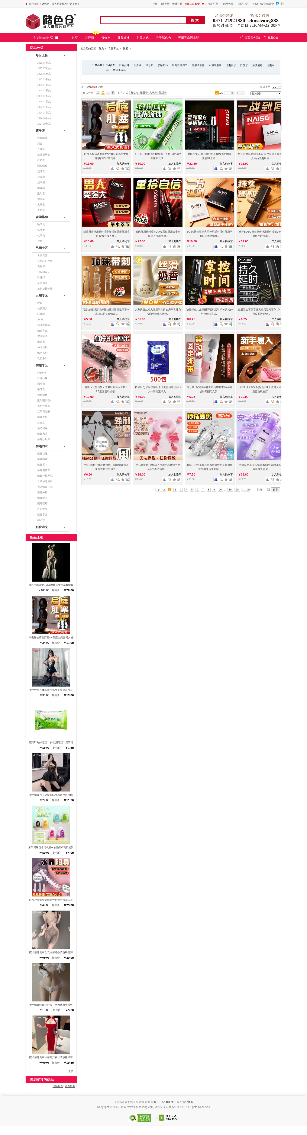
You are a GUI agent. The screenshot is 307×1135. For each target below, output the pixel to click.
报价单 (105, 37)
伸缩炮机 (42, 347)
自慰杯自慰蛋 (45, 260)
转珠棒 (41, 314)
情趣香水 (231, 65)
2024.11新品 (44, 112)
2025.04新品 (44, 84)
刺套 (39, 143)
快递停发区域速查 (263, 3)
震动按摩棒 (43, 325)
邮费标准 (123, 37)
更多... (71, 1071)
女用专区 (42, 295)
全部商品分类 (43, 37)
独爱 (125, 48)
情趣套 (41, 187)
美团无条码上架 (188, 37)
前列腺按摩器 (45, 288)
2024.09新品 (44, 123)
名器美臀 (42, 255)
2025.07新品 (44, 68)
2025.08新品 (44, 62)
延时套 (41, 193)
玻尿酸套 (42, 138)
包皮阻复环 (43, 272)
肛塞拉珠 (124, 65)
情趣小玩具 (119, 69)
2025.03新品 (44, 90)
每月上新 (42, 55)
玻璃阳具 (42, 336)
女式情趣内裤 (45, 481)
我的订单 (213, 3)
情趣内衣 (42, 446)
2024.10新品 (44, 118)
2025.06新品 (44, 73)
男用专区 (42, 248)
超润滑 (41, 182)
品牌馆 (89, 37)
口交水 (244, 65)
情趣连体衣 (43, 470)
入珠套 (41, 149)
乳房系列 (42, 358)
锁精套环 (163, 65)
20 (237, 489)
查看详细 (127, 169)
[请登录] (165, 3)
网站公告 (243, 3)
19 (230, 489)
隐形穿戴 (42, 330)
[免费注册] (177, 3)
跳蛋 (39, 302)
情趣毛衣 (42, 464)
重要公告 (273, 37)
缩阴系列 (42, 352)
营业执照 (187, 1102)
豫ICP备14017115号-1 (168, 1102)
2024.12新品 (44, 107)
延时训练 (42, 283)
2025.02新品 (44, 96)
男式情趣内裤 (45, 486)
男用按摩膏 (198, 65)
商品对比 (113, 169)
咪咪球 (41, 277)
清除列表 (58, 1086)
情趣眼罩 (42, 497)
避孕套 (40, 130)
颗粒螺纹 (42, 165)
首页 (75, 37)
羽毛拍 (41, 520)
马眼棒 (41, 266)
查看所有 (70, 1086)
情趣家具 (42, 433)
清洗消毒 (257, 65)
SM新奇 (110, 65)
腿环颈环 (42, 503)
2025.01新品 (44, 101)
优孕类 (41, 235)
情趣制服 (42, 453)
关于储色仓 (163, 37)
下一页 (241, 93)
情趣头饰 (42, 492)
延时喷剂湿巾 (179, 65)
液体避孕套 (43, 154)
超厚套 (41, 176)
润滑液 (137, 65)
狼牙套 (149, 65)
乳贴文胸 (42, 509)
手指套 (41, 210)
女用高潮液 (215, 65)
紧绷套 (41, 199)
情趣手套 (42, 514)
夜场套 (41, 160)
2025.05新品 (44, 79)
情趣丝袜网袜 (45, 475)
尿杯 (39, 241)
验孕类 (41, 224)
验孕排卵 (42, 217)
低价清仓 (42, 527)
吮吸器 (41, 341)
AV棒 (40, 319)
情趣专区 (113, 48)
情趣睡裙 (42, 459)
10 (220, 489)
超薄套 (41, 171)
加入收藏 (123, 169)
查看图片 (118, 169)
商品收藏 (228, 3)
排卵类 (41, 229)
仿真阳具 (42, 308)
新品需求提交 (253, 37)
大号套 (41, 204)
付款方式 (143, 37)
